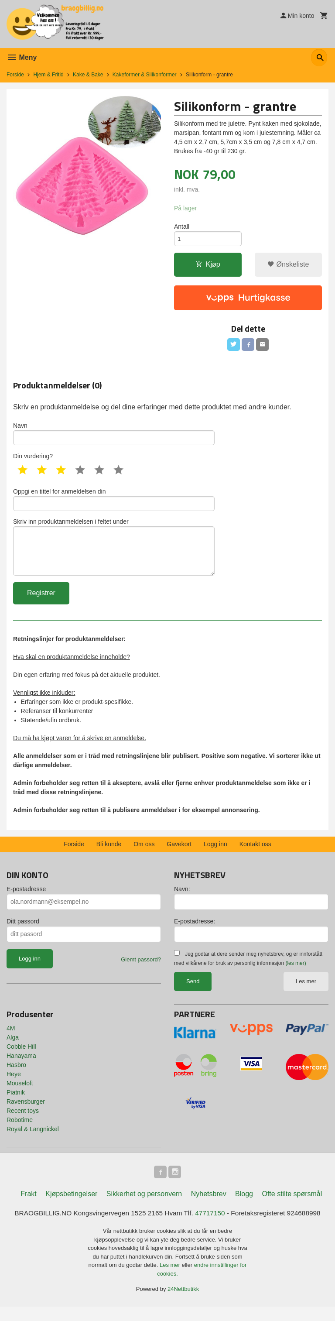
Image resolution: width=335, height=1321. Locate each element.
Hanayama (21, 1068)
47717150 (211, 1227)
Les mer (306, 994)
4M (11, 1040)
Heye (14, 1086)
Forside (15, 75)
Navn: (182, 901)
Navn (114, 438)
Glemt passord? (141, 972)
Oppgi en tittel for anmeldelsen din (114, 506)
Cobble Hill (21, 1059)
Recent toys (23, 1123)
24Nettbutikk (183, 1303)
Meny (22, 57)
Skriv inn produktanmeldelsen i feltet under (114, 557)
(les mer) (295, 976)
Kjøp (207, 266)
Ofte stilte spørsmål (292, 1207)
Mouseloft (20, 1095)
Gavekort (179, 856)
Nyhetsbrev (208, 1207)
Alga (13, 1050)
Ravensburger (26, 1114)
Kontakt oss (255, 856)
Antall (181, 226)
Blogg (244, 1207)
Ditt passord (23, 933)
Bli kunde (109, 856)
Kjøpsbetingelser (71, 1207)
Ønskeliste (288, 266)
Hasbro (16, 1077)
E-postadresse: (194, 933)
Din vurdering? (33, 461)
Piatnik (16, 1104)
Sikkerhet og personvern (144, 1207)
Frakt (28, 1207)
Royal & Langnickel (33, 1141)
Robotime (20, 1132)
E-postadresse (26, 901)
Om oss (143, 856)
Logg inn (215, 856)
